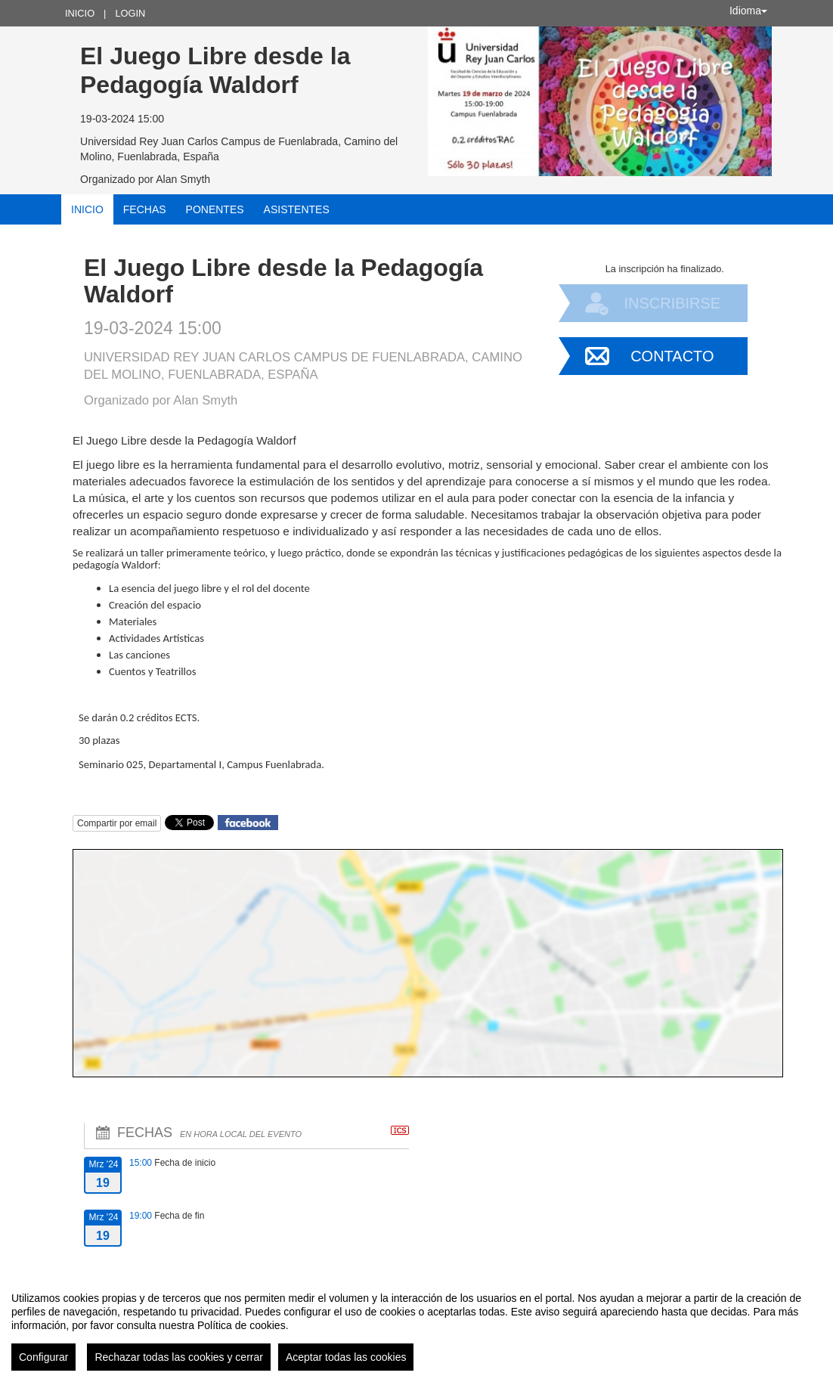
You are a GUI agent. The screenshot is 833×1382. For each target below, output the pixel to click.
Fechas (144, 209)
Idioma (748, 11)
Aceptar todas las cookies (346, 1357)
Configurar (43, 1357)
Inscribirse (672, 303)
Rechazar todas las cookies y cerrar (178, 1357)
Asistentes (297, 209)
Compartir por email (116, 823)
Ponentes (215, 209)
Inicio (79, 13)
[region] (416, 1325)
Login (130, 13)
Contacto (672, 356)
